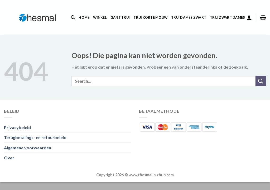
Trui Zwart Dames (227, 17)
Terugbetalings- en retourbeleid (35, 137)
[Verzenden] (260, 81)
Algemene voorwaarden (27, 147)
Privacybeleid (17, 127)
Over (9, 157)
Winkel (100, 17)
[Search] (73, 17)
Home (84, 17)
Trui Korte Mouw (150, 17)
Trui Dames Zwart (188, 17)
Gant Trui (120, 17)
